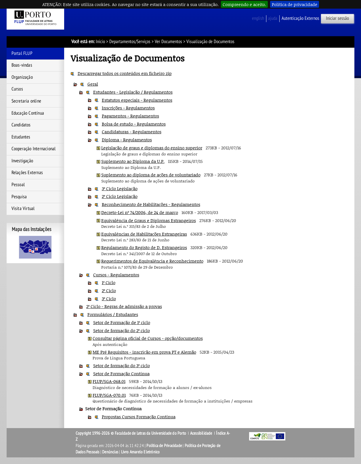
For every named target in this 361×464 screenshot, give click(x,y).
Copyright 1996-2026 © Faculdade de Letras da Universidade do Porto (131, 433)
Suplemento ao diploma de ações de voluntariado (150, 175)
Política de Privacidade (164, 445)
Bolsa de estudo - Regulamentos (134, 124)
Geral (92, 84)
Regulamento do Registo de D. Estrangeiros (144, 247)
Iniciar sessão (337, 18)
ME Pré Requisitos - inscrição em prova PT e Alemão (144, 352)
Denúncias (110, 452)
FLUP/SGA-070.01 (109, 395)
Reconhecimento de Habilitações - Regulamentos (151, 204)
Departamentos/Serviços (129, 42)
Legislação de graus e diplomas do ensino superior (151, 148)
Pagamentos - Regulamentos (130, 116)
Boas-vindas (22, 65)
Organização (22, 77)
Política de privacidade (294, 4)
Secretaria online (26, 101)
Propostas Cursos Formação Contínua (138, 416)
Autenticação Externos (300, 18)
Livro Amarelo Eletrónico (140, 452)
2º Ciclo (109, 290)
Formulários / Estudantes (112, 314)
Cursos (17, 89)
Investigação (22, 161)
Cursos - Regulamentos (116, 275)
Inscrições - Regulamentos (128, 108)
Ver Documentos (168, 42)
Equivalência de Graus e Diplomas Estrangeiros (148, 220)
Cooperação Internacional (34, 149)
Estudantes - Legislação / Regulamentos (133, 92)
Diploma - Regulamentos (127, 140)
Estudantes (21, 137)
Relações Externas (27, 173)
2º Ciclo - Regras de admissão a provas (124, 306)
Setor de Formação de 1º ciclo (121, 322)
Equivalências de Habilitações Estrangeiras (144, 234)
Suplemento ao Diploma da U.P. (133, 161)
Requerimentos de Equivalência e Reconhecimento (152, 261)
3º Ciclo (109, 298)
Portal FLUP (22, 53)
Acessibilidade (201, 433)
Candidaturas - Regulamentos (131, 131)
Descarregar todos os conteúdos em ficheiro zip (125, 73)
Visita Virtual (23, 208)
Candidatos (21, 125)
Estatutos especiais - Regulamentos (137, 100)
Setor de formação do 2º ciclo (121, 330)
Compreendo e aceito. (244, 4)
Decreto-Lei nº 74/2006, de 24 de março (139, 212)
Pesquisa (19, 197)
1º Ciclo (108, 282)
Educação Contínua (28, 113)
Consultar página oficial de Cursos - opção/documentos (148, 338)
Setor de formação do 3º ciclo (121, 365)
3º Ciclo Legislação (119, 188)
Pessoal (18, 185)
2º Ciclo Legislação (119, 196)
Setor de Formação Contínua (121, 373)
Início (100, 42)
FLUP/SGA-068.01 (109, 381)
